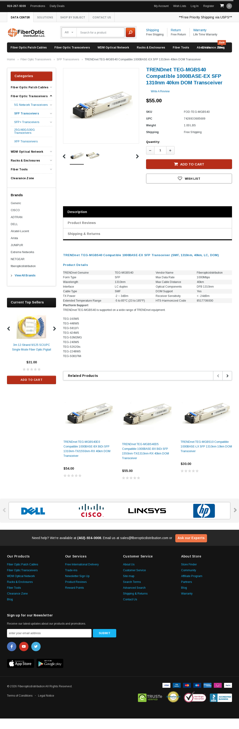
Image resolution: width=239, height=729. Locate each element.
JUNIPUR (17, 255)
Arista (14, 248)
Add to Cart (32, 390)
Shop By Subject (81, 17)
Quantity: (153, 152)
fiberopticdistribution (23, 276)
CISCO (15, 220)
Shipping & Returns (84, 244)
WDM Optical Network (113, 58)
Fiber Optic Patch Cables (29, 58)
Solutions (50, 17)
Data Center (22, 17)
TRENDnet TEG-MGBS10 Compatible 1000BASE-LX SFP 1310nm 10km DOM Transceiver (206, 457)
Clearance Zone (212, 58)
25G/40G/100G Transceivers (24, 142)
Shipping (152, 40)
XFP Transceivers (26, 152)
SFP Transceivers (68, 70)
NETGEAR (18, 269)
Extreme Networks (22, 262)
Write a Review (160, 101)
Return (176, 40)
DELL (14, 234)
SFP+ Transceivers (26, 132)
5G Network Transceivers (31, 115)
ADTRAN (16, 227)
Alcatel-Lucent (20, 241)
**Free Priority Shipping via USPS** (205, 17)
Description (77, 222)
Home (11, 70)
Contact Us (22, 27)
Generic (16, 213)
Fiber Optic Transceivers (72, 58)
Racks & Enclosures (151, 58)
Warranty (200, 40)
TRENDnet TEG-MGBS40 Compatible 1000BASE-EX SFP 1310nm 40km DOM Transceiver (143, 70)
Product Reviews (82, 233)
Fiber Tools (181, 58)
